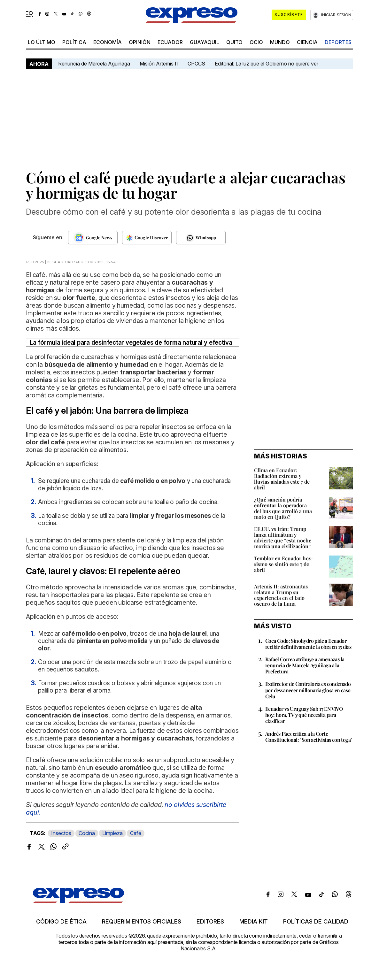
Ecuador (170, 42)
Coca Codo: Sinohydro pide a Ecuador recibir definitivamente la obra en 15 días (308, 643)
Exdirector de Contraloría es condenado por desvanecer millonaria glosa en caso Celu (308, 689)
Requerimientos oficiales (141, 921)
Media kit (253, 921)
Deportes (338, 42)
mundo (280, 42)
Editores (210, 921)
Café (135, 833)
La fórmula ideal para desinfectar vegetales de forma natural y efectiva (131, 342)
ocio (256, 42)
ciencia (307, 42)
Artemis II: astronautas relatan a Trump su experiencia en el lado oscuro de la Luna (281, 595)
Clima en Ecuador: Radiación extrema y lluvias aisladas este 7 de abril (282, 479)
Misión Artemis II (159, 63)
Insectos (61, 833)
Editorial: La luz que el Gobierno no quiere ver (266, 63)
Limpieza (112, 833)
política (74, 42)
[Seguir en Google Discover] (147, 237)
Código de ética (61, 921)
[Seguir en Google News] (93, 237)
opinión (140, 42)
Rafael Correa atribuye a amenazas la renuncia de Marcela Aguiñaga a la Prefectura (304, 665)
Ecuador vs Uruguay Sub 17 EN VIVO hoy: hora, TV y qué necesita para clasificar (304, 714)
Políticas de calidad (315, 921)
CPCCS (196, 63)
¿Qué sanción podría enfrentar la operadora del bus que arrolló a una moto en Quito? (283, 508)
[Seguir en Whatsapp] (201, 237)
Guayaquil (204, 42)
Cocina (87, 833)
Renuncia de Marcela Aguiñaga (94, 63)
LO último (41, 42)
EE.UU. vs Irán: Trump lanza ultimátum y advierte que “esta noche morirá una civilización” (282, 537)
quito (234, 42)
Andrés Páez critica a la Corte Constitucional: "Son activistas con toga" (308, 736)
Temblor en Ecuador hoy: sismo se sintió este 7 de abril (283, 564)
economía (107, 42)
